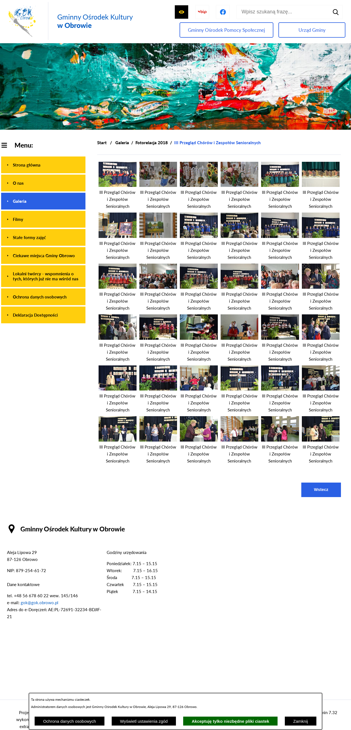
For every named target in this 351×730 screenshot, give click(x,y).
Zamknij (300, 721)
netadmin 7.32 (324, 712)
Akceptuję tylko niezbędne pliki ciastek (230, 721)
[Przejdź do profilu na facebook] (223, 12)
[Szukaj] (335, 12)
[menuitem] (43, 164)
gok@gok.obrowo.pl (39, 602)
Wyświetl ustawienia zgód (144, 721)
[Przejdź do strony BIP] (202, 12)
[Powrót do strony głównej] (102, 142)
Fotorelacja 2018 (151, 142)
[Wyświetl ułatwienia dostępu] (181, 12)
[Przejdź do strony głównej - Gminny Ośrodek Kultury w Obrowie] (69, 21)
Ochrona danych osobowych (69, 721)
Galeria (122, 142)
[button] (117, 185)
